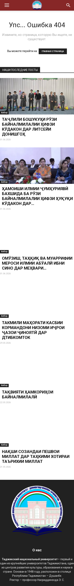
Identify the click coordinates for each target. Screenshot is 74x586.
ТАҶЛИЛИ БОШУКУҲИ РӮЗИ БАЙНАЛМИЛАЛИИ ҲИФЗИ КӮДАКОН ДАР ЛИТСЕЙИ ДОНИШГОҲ (29, 127)
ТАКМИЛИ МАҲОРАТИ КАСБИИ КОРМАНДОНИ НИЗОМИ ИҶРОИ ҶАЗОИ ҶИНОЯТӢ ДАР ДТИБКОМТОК (33, 330)
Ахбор (4, 113)
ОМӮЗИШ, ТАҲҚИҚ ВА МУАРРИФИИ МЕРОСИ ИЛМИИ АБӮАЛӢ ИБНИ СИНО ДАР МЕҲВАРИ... (37, 263)
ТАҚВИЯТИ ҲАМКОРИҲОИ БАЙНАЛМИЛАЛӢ (27, 394)
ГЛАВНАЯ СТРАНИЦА (53, 51)
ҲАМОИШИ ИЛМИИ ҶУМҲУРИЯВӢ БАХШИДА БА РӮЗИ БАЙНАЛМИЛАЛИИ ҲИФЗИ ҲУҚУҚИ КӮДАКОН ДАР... (37, 196)
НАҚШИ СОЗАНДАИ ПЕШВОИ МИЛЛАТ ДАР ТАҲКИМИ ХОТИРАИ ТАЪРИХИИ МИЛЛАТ (35, 456)
